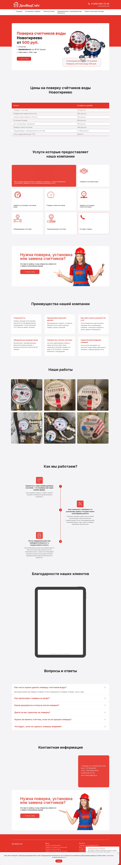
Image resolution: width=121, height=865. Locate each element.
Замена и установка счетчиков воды (56, 847)
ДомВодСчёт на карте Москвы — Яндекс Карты (59, 653)
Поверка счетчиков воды (52, 845)
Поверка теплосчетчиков (53, 849)
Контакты (61, 13)
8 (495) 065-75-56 (100, 4)
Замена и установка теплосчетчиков (56, 851)
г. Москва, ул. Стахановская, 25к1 (92, 766)
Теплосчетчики (48, 11)
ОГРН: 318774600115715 (88, 770)
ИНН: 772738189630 (87, 768)
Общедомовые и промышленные (69, 11)
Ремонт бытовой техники (94, 11)
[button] (24, 59)
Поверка (19, 11)
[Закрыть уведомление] (118, 853)
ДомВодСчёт (17, 844)
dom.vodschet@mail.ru (88, 775)
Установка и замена (32, 11)
